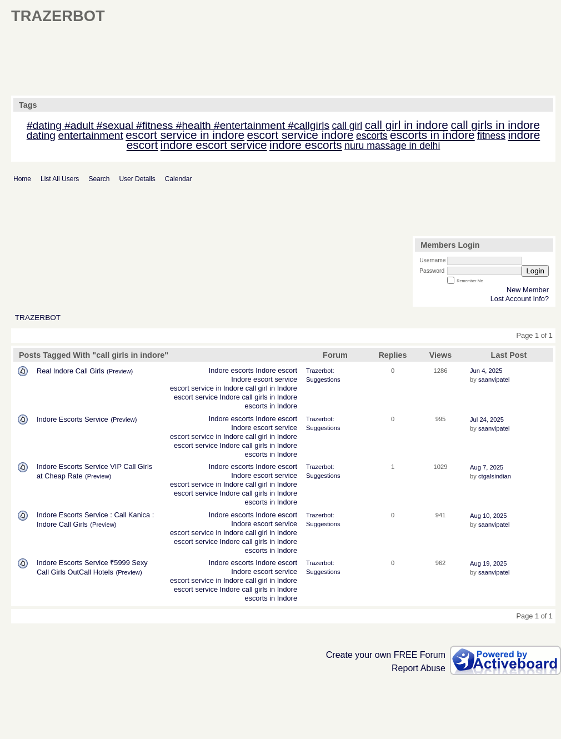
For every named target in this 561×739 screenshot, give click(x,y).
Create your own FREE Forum (385, 655)
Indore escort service (264, 379)
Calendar (178, 179)
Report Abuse (418, 668)
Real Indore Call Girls (70, 371)
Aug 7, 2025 (486, 467)
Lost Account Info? (519, 298)
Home (22, 179)
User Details (137, 179)
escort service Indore (207, 397)
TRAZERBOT (38, 317)
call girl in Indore (271, 388)
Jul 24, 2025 (487, 419)
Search (98, 179)
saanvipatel (494, 379)
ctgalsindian (494, 476)
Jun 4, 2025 (486, 370)
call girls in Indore (269, 397)
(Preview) (120, 371)
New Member (528, 290)
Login (535, 271)
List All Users (60, 179)
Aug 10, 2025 (488, 515)
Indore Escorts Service (72, 419)
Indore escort (276, 370)
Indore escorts (231, 370)
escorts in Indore (270, 406)
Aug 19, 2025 (488, 563)
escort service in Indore (206, 388)
